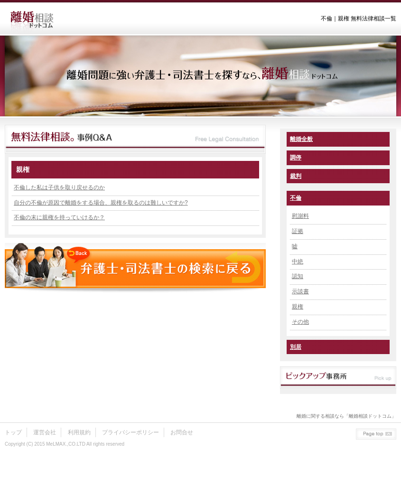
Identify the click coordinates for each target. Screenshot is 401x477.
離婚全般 (301, 139)
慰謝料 (300, 216)
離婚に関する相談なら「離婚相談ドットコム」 (346, 416)
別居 (295, 347)
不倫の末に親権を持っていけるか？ (59, 217)
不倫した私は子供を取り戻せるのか (59, 187)
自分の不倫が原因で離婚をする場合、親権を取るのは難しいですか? (101, 202)
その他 (300, 321)
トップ (13, 432)
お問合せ (181, 432)
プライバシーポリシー (130, 432)
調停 (295, 157)
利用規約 (79, 432)
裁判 (295, 176)
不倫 (295, 198)
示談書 (300, 291)
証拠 (297, 231)
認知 (297, 276)
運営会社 (44, 432)
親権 (297, 306)
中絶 (297, 261)
